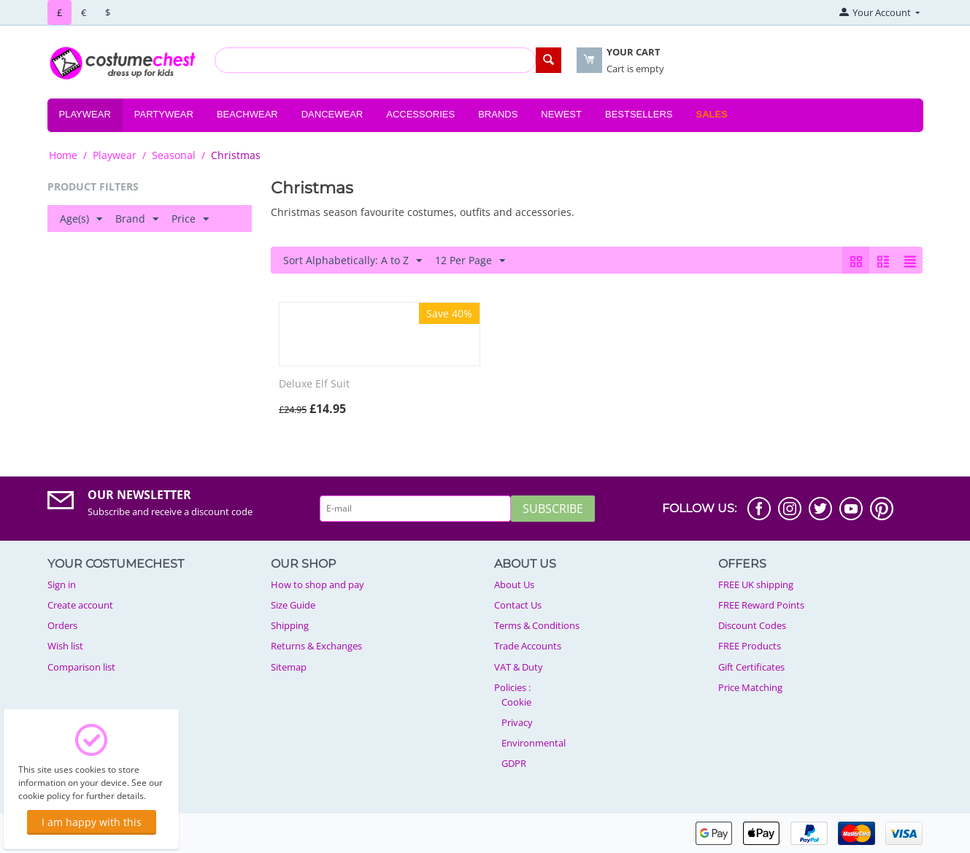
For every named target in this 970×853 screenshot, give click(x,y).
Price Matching (750, 687)
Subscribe (553, 509)
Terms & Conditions (537, 625)
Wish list (65, 645)
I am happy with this (92, 822)
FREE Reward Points (761, 604)
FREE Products (749, 645)
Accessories (420, 114)
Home (63, 155)
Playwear (85, 114)
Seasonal (174, 155)
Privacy (517, 722)
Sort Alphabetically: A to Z (352, 261)
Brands (497, 114)
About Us (514, 584)
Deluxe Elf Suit (314, 384)
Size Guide (293, 604)
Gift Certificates (751, 666)
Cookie (516, 702)
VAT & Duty (518, 666)
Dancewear (332, 114)
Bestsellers (639, 114)
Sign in (61, 584)
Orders (62, 625)
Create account (80, 604)
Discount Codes (752, 625)
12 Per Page (470, 261)
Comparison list (81, 666)
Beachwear (247, 114)
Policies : (512, 687)
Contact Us (518, 604)
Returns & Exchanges (316, 645)
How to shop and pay (317, 584)
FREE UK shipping (755, 584)
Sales (711, 114)
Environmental (533, 742)
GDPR (513, 763)
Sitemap (289, 666)
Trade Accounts (527, 645)
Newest (561, 114)
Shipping (290, 625)
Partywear (163, 114)
